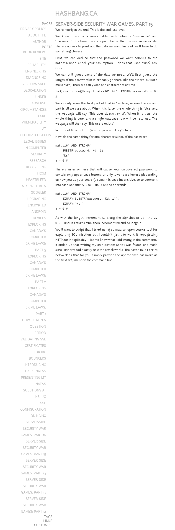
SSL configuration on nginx (33, 409)
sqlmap (116, 230)
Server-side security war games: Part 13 (33, 486)
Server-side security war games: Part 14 (33, 466)
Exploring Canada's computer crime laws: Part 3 (36, 237)
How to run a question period (34, 326)
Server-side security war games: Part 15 (33, 447)
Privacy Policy (33, 29)
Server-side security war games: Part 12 (33, 505)
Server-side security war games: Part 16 (33, 428)
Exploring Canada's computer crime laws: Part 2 (36, 269)
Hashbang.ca (76, 14)
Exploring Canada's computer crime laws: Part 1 (36, 301)
